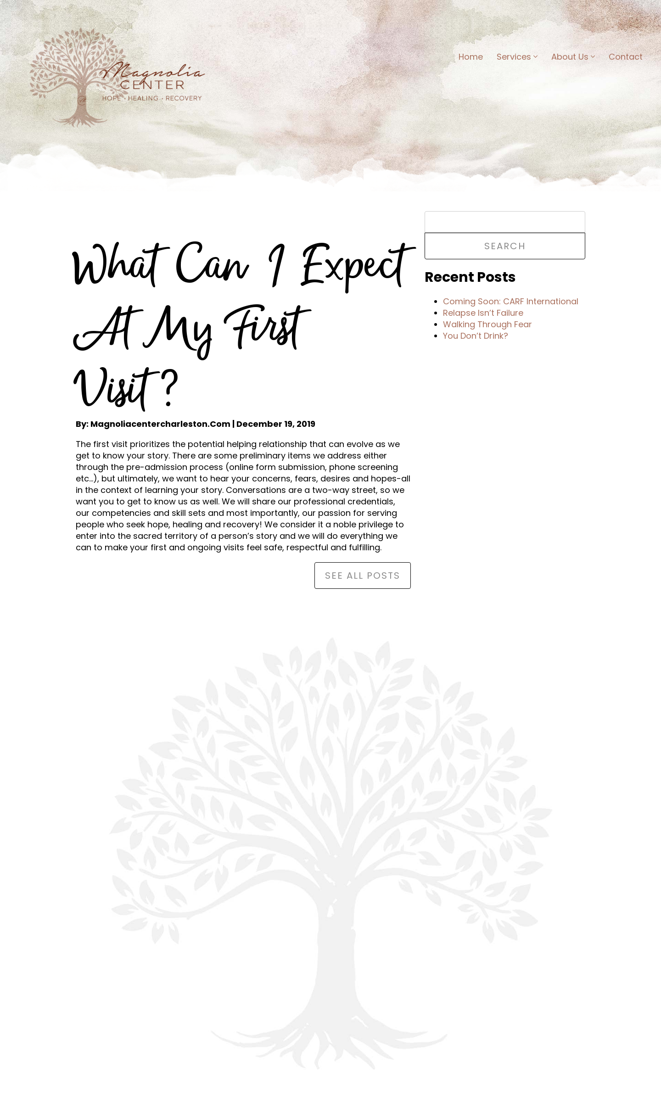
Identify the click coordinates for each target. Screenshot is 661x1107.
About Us (573, 56)
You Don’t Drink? (475, 335)
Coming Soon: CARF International (510, 301)
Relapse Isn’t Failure (483, 313)
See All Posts (362, 575)
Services (517, 56)
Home (471, 56)
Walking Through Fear (487, 324)
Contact (626, 56)
